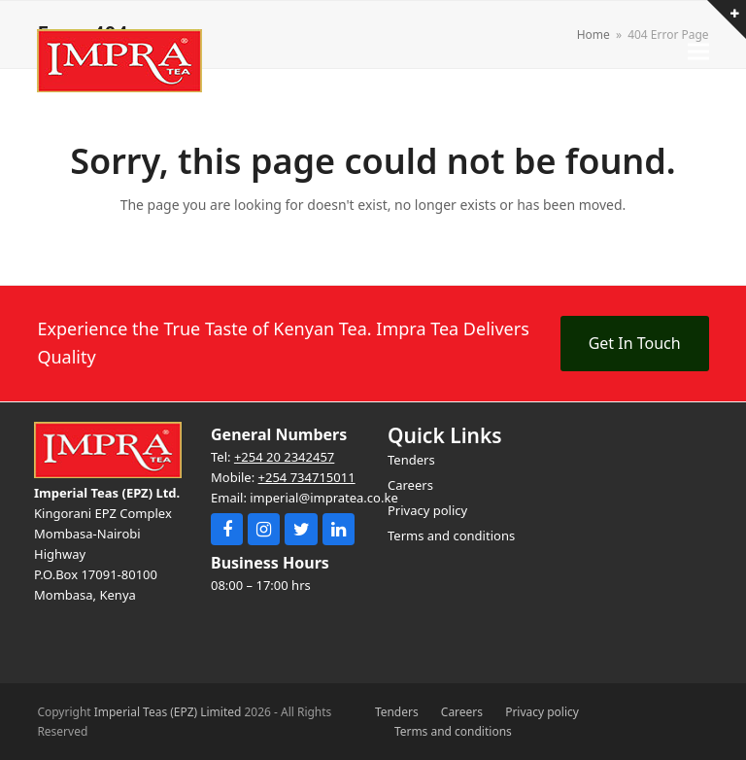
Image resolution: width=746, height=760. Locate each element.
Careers (462, 712)
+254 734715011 (307, 477)
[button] (698, 51)
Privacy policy (542, 712)
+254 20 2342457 (284, 457)
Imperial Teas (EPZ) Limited (168, 712)
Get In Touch (635, 343)
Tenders (397, 712)
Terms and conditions (453, 731)
